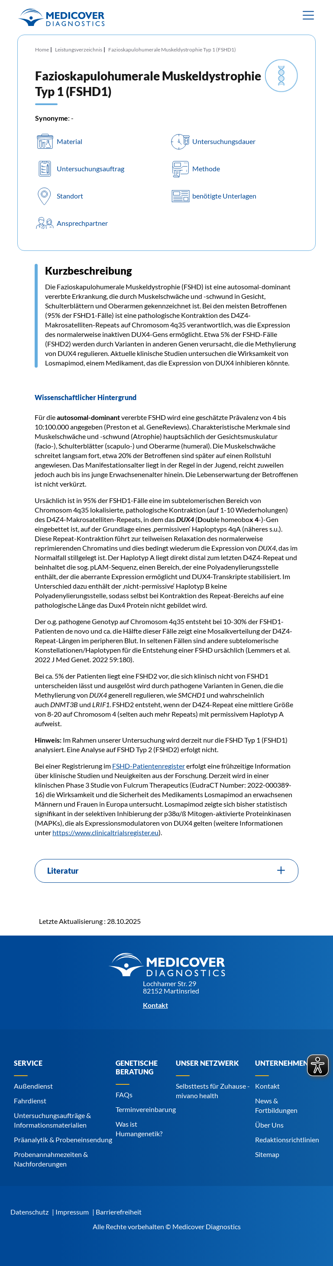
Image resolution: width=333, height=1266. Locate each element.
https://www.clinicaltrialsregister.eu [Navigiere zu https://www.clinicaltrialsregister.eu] (105, 832)
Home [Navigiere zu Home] (42, 49)
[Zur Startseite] (61, 17)
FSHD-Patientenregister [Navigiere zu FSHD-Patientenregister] (148, 766)
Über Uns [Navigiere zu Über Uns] (269, 1125)
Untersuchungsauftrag (90, 169)
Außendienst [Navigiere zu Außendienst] (33, 1086)
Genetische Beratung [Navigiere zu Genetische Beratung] (137, 1067)
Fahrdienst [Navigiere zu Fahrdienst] (30, 1100)
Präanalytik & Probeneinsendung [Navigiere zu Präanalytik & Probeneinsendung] (63, 1139)
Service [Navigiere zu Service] (28, 1063)
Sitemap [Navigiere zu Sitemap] (267, 1154)
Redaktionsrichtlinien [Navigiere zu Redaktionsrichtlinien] (287, 1139)
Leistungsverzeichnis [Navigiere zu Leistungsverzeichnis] (78, 49)
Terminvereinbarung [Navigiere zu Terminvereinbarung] (146, 1109)
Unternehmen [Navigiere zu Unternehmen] (281, 1063)
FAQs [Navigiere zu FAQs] (124, 1094)
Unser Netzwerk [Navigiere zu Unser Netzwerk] (207, 1063)
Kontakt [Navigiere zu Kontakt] (267, 1086)
